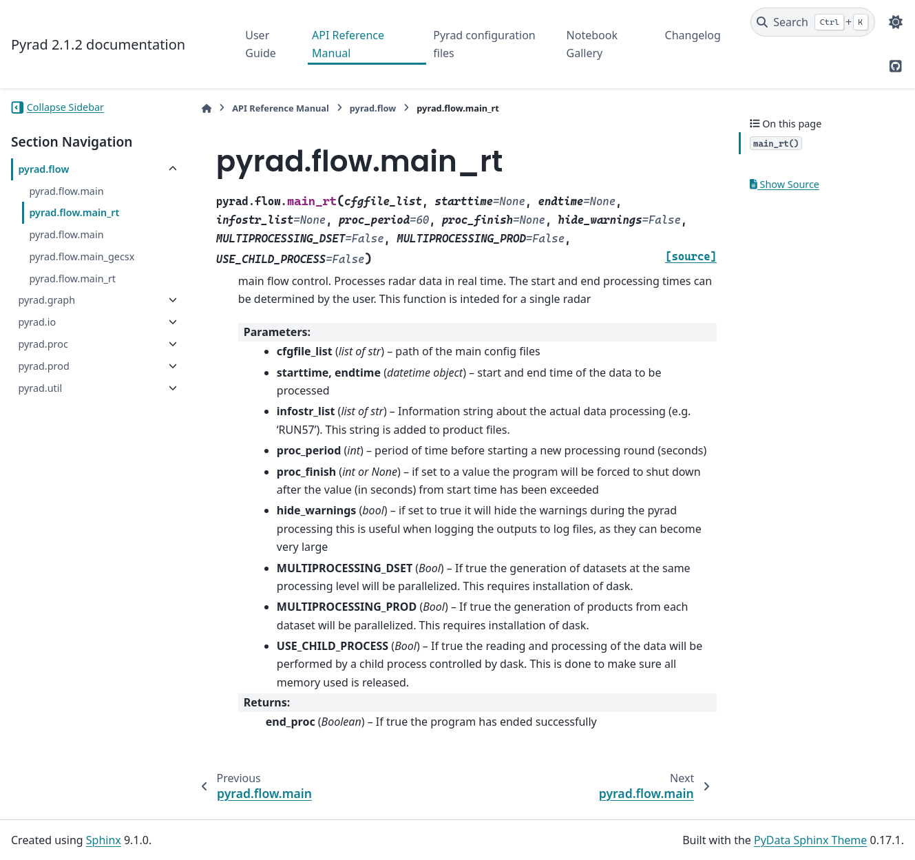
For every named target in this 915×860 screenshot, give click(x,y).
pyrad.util (40, 388)
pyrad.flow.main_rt (74, 212)
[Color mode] (895, 22)
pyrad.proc (42, 343)
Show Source (784, 184)
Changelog (693, 35)
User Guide (260, 44)
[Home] (206, 108)
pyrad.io (37, 321)
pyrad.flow (43, 169)
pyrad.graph (46, 299)
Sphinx (103, 840)
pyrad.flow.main (66, 191)
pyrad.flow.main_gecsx (81, 256)
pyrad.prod (43, 366)
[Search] (812, 22)
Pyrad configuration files (484, 44)
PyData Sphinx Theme (810, 840)
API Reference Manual (348, 44)
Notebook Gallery (592, 44)
